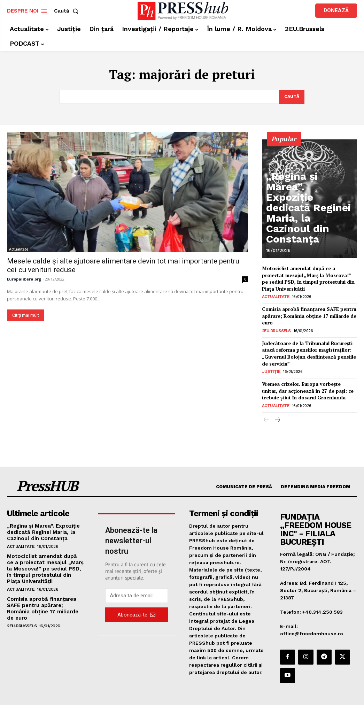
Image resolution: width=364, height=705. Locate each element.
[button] (67, 11)
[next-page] (277, 409)
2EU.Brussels (276, 326)
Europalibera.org (24, 279)
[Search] (291, 97)
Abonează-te (136, 603)
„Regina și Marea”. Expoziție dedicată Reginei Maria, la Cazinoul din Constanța (307, 232)
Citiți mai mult (25, 315)
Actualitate (18, 249)
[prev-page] (266, 409)
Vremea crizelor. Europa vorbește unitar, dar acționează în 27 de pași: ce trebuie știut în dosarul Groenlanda (308, 381)
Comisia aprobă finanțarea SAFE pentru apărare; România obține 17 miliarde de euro (307, 312)
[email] (136, 584)
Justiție (270, 363)
